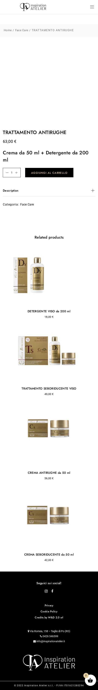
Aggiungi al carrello (49, 173)
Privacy (49, 605)
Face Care (21, 30)
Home (8, 30)
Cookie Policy (49, 611)
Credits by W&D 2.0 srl (49, 617)
